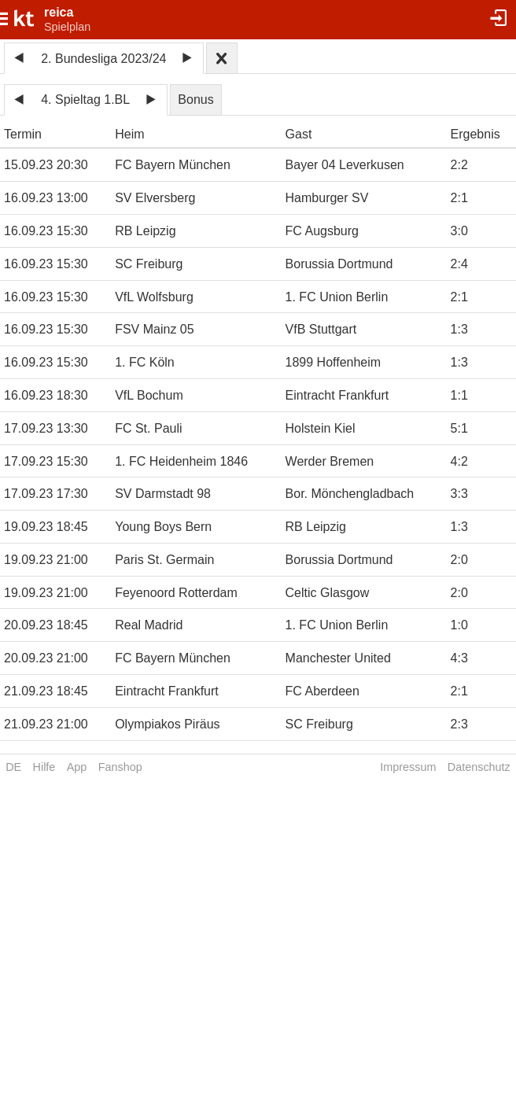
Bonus (195, 99)
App (77, 767)
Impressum (408, 767)
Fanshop (120, 767)
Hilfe (44, 767)
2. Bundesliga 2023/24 (103, 58)
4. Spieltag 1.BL (85, 99)
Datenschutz (479, 767)
